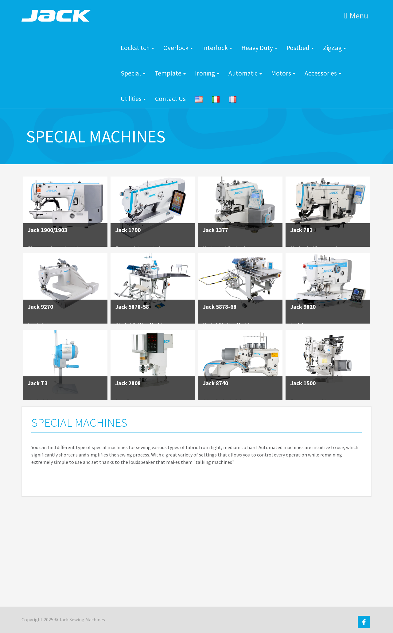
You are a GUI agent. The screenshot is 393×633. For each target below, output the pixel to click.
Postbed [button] (300, 48)
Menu (356, 15)
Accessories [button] (323, 73)
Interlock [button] (217, 48)
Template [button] (170, 73)
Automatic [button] (245, 73)
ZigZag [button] (334, 48)
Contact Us (170, 99)
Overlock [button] (178, 48)
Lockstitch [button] (137, 48)
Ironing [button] (207, 73)
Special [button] (133, 73)
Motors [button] (283, 73)
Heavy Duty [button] (259, 48)
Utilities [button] (133, 99)
